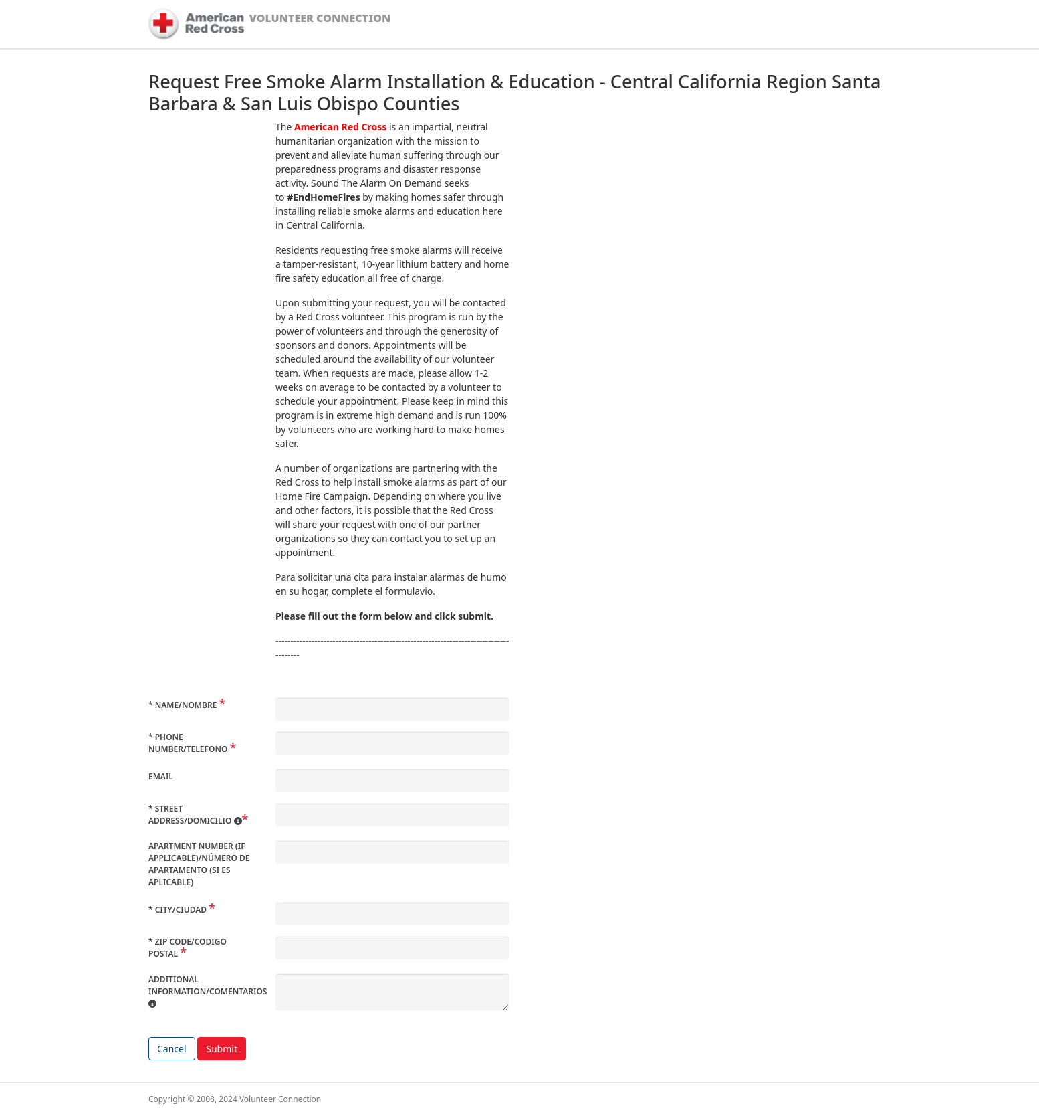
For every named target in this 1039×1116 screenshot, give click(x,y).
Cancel (172, 1048)
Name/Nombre (183, 705)
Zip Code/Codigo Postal (187, 947)
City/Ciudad (178, 909)
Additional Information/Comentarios (207, 991)
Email (160, 776)
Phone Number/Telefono (189, 743)
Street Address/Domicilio (195, 814)
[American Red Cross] (196, 24)
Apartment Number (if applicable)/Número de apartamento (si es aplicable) (198, 864)
